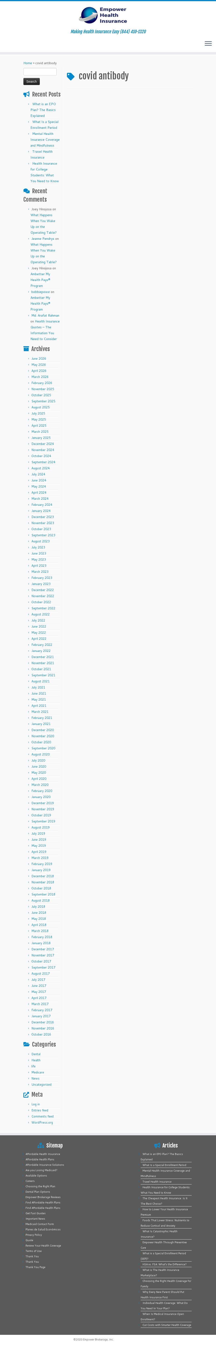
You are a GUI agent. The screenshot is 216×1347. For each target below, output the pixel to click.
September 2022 (43, 608)
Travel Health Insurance (157, 1182)
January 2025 (41, 438)
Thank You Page (35, 1267)
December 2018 (42, 876)
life (33, 1066)
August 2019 (40, 827)
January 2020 (41, 797)
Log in (35, 1104)
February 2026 (41, 383)
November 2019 (42, 809)
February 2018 (41, 937)
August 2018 (40, 900)
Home (27, 63)
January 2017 (41, 1016)
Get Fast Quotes (36, 1213)
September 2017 (43, 967)
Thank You (32, 1256)
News (35, 1078)
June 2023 (38, 553)
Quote (29, 1240)
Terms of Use (34, 1251)
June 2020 (38, 766)
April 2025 (38, 425)
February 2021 (41, 718)
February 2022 (41, 645)
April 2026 (38, 371)
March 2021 (39, 712)
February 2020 (41, 791)
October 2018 (41, 888)
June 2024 (38, 480)
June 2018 (38, 912)
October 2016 (41, 1034)
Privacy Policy (34, 1235)
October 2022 (41, 602)
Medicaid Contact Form (40, 1224)
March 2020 (39, 785)
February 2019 (41, 864)
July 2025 (38, 413)
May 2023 (38, 559)
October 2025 (41, 395)
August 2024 (40, 468)
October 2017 (41, 961)
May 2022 (38, 632)
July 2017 (38, 979)
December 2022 (42, 590)
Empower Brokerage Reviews (43, 1197)
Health (35, 1060)
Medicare (37, 1072)
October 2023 (41, 529)
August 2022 (40, 614)
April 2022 (38, 638)
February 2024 (41, 505)
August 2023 (40, 541)
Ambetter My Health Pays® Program (40, 280)
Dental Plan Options (38, 1192)
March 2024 (39, 498)
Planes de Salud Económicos (43, 1229)
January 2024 (41, 511)
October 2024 (41, 456)
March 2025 (39, 431)
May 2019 (38, 846)
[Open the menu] (208, 43)
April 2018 (38, 925)
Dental (35, 1054)
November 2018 (42, 882)
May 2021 (38, 699)
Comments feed (42, 1116)
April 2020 (38, 779)
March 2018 (39, 931)
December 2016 (42, 1022)
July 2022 (38, 620)
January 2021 (41, 724)
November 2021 (42, 663)
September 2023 (43, 535)
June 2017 (38, 986)
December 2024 (42, 444)
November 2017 (42, 955)
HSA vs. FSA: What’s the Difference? (165, 1264)
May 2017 (38, 992)
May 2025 (38, 419)
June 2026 (38, 358)
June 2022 (38, 626)
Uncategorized (41, 1084)
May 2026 (38, 365)
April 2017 (38, 998)
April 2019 (38, 852)
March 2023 (39, 572)
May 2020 (38, 772)
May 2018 (38, 919)
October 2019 (41, 815)
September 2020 (43, 748)
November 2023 (42, 523)
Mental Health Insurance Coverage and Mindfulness (45, 139)
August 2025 (40, 407)
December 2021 (42, 657)
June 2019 (38, 839)
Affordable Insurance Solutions (45, 1165)
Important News (35, 1219)
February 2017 (41, 1010)
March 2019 (39, 858)
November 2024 (42, 450)
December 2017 (42, 949)
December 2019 (42, 803)
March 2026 (39, 377)
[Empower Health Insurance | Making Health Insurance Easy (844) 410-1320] (108, 15)
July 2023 (38, 547)
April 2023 (38, 565)
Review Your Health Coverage (43, 1245)
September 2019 (43, 821)
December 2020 (42, 730)
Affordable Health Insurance (43, 1154)
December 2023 (42, 517)
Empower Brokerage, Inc (98, 1339)
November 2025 (42, 389)
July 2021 (38, 687)
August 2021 (40, 681)
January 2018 (41, 943)
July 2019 (38, 833)
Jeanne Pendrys (42, 238)
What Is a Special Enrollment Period (164, 1165)
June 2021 (38, 693)
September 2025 (43, 401)
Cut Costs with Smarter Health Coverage (167, 1325)
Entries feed (39, 1110)
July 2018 (38, 906)
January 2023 (41, 584)
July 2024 (38, 474)
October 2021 (41, 669)
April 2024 (38, 492)
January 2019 (41, 870)
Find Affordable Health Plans (43, 1202)
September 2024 (43, 462)
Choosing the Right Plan (40, 1186)
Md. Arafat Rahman (45, 315)
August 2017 (40, 973)
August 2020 (40, 754)
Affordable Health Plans (40, 1159)
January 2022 (41, 651)
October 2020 (41, 742)
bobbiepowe (40, 291)
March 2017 (39, 1004)
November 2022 (42, 596)
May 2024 (38, 486)
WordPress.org (42, 1122)
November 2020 (42, 736)
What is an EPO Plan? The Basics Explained (43, 110)
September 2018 (43, 894)
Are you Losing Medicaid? (41, 1170)
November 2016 (42, 1028)
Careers (30, 1181)
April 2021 (38, 705)
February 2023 (41, 578)
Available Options (36, 1175)
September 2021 (43, 675)
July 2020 (38, 760)
